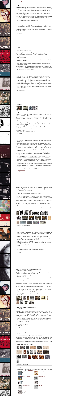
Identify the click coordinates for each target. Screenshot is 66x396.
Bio (24, 2)
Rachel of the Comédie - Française (43, 371)
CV (23, 2)
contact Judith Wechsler (21, 170)
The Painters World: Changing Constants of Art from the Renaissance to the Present (27, 391)
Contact (27, 2)
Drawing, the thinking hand (41, 376)
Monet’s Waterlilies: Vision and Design (27, 371)
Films (17, 2)
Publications (20, 2)
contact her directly (30, 370)
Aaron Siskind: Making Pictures (26, 385)
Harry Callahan (40, 385)
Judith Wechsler (21, 1)
